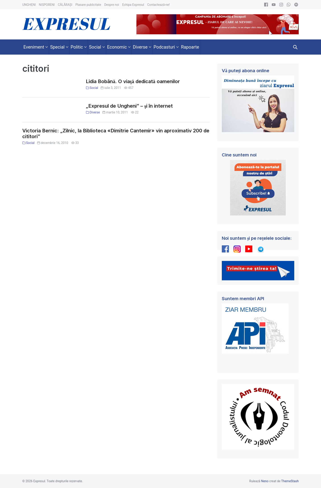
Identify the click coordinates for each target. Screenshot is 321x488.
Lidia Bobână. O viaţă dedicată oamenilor (133, 81)
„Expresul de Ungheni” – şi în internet (129, 106)
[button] (295, 47)
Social (94, 88)
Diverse (95, 112)
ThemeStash (290, 481)
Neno (264, 481)
